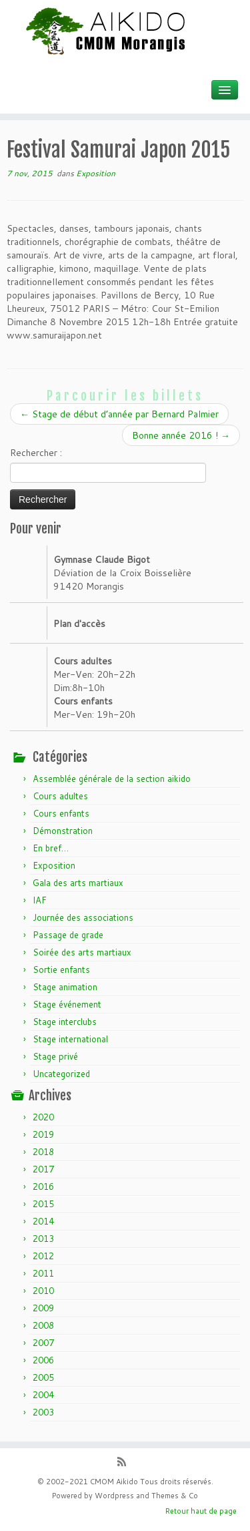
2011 (43, 1273)
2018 (43, 1152)
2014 (43, 1221)
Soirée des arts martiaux (82, 952)
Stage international (70, 1039)
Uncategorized (61, 1074)
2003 (43, 1412)
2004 (43, 1395)
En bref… (51, 848)
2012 (43, 1256)
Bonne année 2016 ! (181, 435)
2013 (43, 1239)
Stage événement (67, 1004)
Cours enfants (61, 813)
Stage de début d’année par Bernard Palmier (119, 414)
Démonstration (63, 831)
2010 (43, 1291)
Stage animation (65, 987)
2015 (43, 1204)
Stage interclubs (65, 1022)
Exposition (95, 173)
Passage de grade (68, 935)
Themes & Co (174, 1495)
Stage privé (55, 1056)
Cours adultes (60, 796)
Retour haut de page (201, 1511)
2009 (43, 1308)
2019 (43, 1134)
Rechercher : (36, 452)
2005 (43, 1377)
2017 (43, 1169)
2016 (43, 1186)
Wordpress (114, 1495)
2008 (43, 1325)
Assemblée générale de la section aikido (112, 779)
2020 (43, 1117)
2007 (43, 1343)
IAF (40, 900)
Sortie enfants (61, 969)
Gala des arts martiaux (78, 883)
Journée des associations (83, 917)
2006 (43, 1360)
